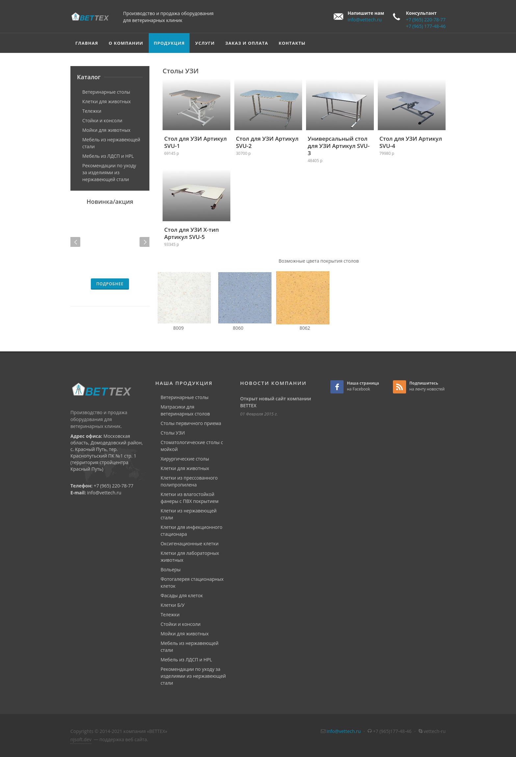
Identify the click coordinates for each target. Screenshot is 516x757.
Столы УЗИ (173, 433)
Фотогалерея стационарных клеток (192, 582)
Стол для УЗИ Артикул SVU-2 (267, 142)
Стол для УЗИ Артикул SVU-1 (195, 142)
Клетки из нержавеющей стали (189, 514)
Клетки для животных (106, 101)
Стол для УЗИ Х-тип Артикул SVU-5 (191, 233)
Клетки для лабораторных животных (190, 556)
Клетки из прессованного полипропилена (189, 481)
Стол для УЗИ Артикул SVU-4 (410, 142)
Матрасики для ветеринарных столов (185, 410)
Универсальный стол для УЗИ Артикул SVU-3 (339, 146)
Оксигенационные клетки (190, 543)
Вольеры (171, 569)
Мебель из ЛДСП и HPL (108, 156)
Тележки (91, 111)
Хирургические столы (185, 459)
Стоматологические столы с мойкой (192, 445)
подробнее (110, 284)
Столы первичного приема (191, 423)
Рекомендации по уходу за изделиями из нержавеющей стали (109, 172)
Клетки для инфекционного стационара (191, 530)
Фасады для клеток (182, 595)
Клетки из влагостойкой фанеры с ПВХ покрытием (190, 497)
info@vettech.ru (365, 19)
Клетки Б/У (173, 605)
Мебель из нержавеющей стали (111, 143)
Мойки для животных (106, 130)
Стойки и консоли (102, 120)
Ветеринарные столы (106, 92)
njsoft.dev (80, 739)
